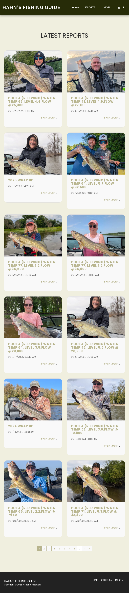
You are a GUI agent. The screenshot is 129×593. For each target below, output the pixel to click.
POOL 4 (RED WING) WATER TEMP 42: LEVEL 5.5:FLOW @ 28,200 (95, 347)
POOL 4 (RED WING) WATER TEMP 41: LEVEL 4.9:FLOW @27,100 (94, 101)
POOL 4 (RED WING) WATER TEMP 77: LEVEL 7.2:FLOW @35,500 (31, 265)
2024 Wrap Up (20, 426)
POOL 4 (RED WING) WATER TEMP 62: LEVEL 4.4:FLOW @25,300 (31, 101)
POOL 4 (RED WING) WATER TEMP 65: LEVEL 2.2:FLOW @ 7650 (31, 511)
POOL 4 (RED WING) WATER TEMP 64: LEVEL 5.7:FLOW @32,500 (94, 183)
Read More (49, 118)
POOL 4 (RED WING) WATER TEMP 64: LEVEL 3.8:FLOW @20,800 (31, 347)
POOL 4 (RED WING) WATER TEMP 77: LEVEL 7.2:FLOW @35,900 (94, 265)
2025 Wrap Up (20, 180)
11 (84, 548)
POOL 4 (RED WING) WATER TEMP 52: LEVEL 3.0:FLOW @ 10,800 (94, 429)
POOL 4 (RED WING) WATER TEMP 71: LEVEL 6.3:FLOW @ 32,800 (94, 511)
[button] (91, 7)
